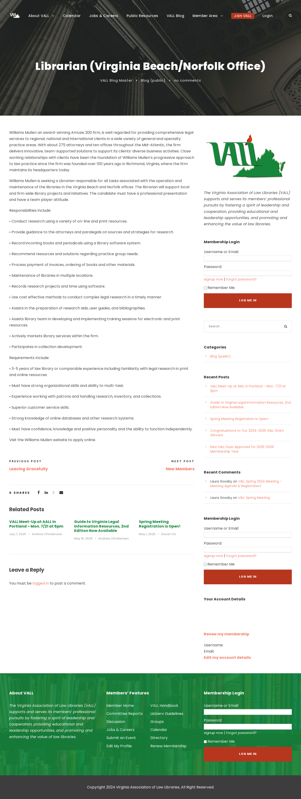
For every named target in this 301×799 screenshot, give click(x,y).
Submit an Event (121, 737)
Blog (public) (153, 80)
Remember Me (219, 287)
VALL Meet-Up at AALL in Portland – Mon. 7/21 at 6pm (36, 524)
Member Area (205, 15)
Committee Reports (124, 713)
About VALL (38, 15)
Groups (157, 721)
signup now (213, 279)
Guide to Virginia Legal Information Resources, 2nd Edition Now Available (101, 526)
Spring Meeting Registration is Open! (160, 524)
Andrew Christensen (47, 534)
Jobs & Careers (103, 15)
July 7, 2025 (17, 534)
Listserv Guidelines (166, 713)
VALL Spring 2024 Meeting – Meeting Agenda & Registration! (246, 483)
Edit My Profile (119, 746)
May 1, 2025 (147, 534)
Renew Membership (168, 746)
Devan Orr (168, 534)
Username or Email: (221, 251)
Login (268, 15)
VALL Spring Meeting (254, 497)
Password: (213, 266)
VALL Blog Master (116, 80)
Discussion (115, 721)
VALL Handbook (164, 705)
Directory (159, 737)
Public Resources (142, 15)
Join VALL (242, 15)
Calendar (72, 15)
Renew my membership (226, 634)
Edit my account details (227, 657)
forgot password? (241, 279)
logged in (40, 583)
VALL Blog (175, 15)
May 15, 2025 (83, 538)
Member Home (120, 705)
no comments (187, 80)
